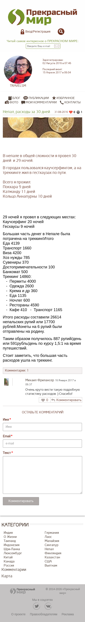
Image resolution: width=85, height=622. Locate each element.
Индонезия (12, 545)
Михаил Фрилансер (39, 380)
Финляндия (53, 553)
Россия (9, 566)
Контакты (70, 102)
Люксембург (13, 553)
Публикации (39, 98)
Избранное (66, 98)
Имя (6, 420)
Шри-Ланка (12, 549)
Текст (7, 453)
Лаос (48, 537)
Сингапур (51, 545)
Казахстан (52, 557)
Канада (9, 561)
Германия (52, 533)
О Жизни (10, 537)
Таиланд (10, 541)
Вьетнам (51, 566)
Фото (14, 102)
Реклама (68, 614)
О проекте (18, 614)
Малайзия (52, 541)
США (48, 561)
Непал (49, 549)
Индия (8, 533)
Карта (7, 576)
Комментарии (14, 569)
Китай (8, 557)
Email (6, 436)
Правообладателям (43, 614)
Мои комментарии (39, 102)
